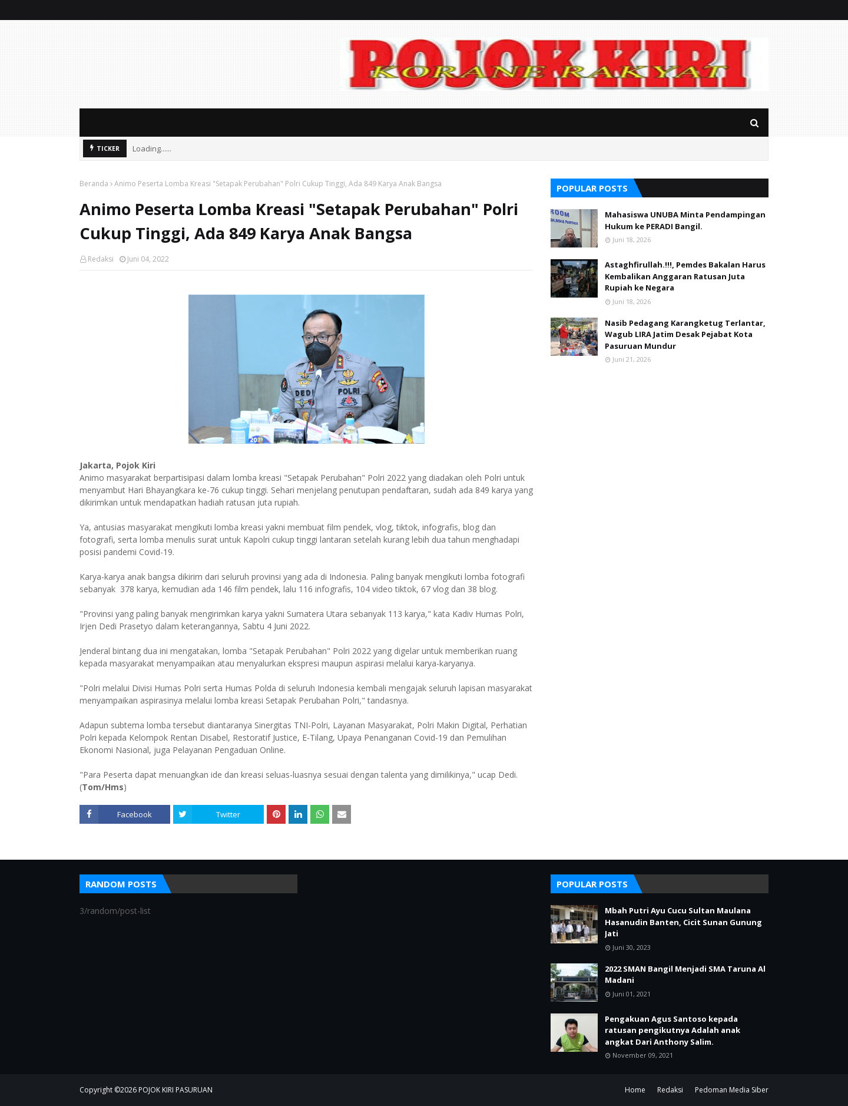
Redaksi (101, 259)
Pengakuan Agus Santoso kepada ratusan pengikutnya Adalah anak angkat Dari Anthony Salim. (672, 1030)
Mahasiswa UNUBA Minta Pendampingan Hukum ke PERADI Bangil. (685, 220)
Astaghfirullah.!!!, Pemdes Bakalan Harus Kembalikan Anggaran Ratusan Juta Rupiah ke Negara (685, 276)
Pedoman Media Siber (731, 1090)
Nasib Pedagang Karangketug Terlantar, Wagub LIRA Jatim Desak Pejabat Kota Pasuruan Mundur (685, 334)
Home (635, 1090)
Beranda (94, 184)
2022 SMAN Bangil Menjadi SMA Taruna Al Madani (685, 974)
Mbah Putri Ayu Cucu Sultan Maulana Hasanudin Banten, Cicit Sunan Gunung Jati (683, 922)
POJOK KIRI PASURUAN (175, 1090)
